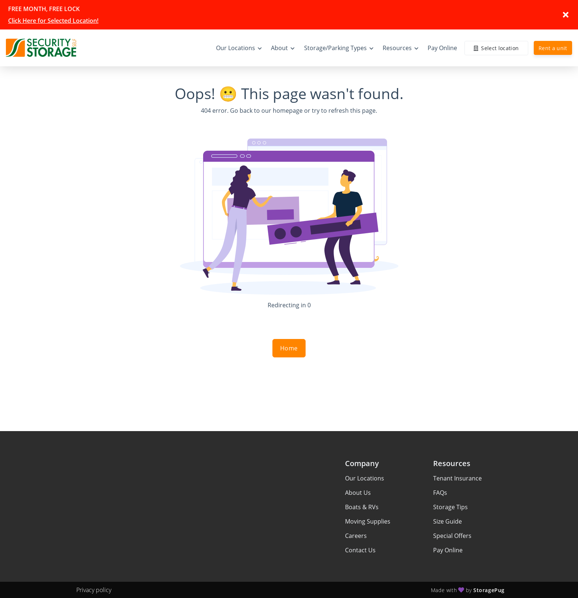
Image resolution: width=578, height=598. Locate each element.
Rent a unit (553, 48)
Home (289, 348)
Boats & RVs (362, 507)
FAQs (440, 493)
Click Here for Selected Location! (53, 21)
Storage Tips (450, 507)
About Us (358, 493)
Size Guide (447, 521)
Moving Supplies (367, 521)
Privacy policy (93, 590)
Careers (356, 536)
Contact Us (360, 550)
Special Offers (452, 536)
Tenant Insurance (457, 478)
